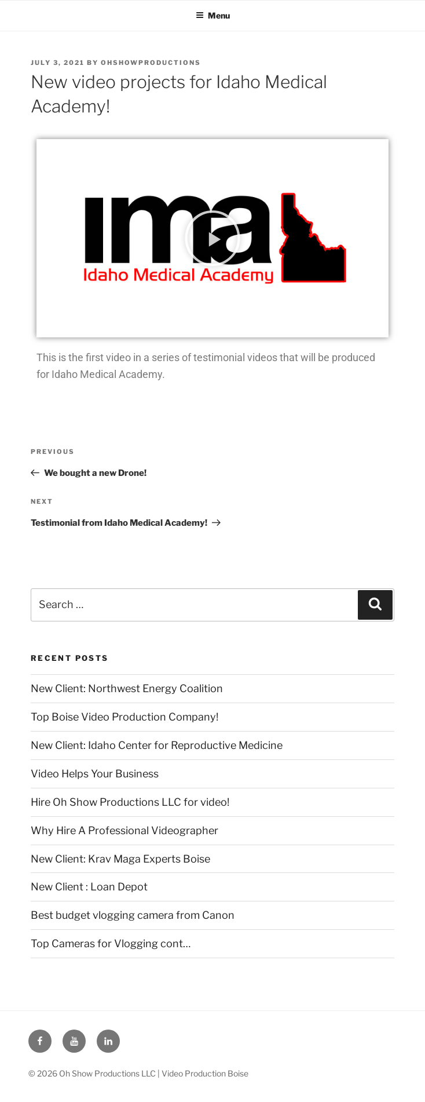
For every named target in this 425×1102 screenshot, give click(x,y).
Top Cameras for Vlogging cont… (110, 943)
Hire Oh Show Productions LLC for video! (130, 802)
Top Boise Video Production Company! (124, 717)
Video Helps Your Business (95, 774)
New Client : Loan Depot (89, 887)
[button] (212, 238)
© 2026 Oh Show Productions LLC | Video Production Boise (138, 1073)
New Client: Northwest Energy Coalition (127, 688)
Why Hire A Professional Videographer (124, 830)
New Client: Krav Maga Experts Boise (120, 859)
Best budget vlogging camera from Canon (133, 915)
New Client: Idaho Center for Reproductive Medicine (157, 745)
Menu (213, 15)
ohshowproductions (151, 63)
